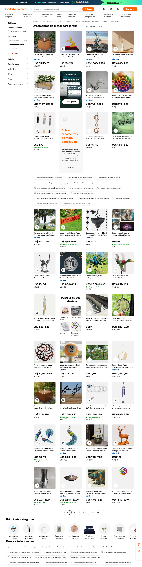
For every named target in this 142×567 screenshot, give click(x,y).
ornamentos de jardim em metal (46, 547)
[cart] (111, 9)
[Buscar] (88, 9)
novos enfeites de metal (102, 547)
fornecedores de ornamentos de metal (117, 563)
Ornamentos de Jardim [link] (111, 21)
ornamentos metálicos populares (113, 552)
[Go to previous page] (65, 512)
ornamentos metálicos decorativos (84, 552)
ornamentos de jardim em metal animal (76, 204)
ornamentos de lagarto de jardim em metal (49, 188)
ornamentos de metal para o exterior (47, 183)
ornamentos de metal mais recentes (75, 547)
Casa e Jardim (47, 21)
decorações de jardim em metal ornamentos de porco (53, 198)
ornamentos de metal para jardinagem (48, 178)
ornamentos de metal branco (82, 193)
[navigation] (18, 267)
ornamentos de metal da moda (19, 557)
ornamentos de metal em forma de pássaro (23, 552)
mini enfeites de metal (122, 198)
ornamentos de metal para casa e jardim (85, 557)
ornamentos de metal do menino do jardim (81, 183)
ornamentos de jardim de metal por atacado (50, 193)
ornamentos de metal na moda (55, 552)
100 (98, 512)
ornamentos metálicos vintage (45, 204)
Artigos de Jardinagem (63, 21)
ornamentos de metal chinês (18, 547)
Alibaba (35, 21)
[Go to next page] (103, 512)
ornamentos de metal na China (81, 188)
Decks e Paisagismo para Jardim (87, 21)
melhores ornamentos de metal (108, 178)
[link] (139, 544)
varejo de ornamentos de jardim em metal (50, 557)
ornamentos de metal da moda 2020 (84, 563)
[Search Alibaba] (55, 9)
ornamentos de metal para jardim (79, 178)
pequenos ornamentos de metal (109, 188)
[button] (80, 9)
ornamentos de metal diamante (55, 563)
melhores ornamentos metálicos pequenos (23, 563)
